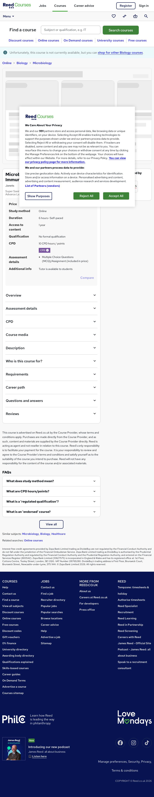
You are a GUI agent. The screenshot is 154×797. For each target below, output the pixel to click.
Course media (51, 334)
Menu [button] (9, 16)
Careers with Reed (129, 637)
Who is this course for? (51, 361)
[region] (77, 156)
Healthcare (58, 534)
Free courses (137, 40)
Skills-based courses (15, 668)
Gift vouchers (11, 637)
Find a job (47, 593)
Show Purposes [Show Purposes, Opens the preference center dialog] (38, 196)
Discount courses (21, 40)
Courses (60, 6)
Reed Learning (127, 618)
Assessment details (51, 308)
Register (126, 6)
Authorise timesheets (131, 600)
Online (7, 63)
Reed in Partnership (130, 624)
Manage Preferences (112, 762)
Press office (87, 609)
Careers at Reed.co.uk (93, 597)
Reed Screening (128, 631)
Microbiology (42, 63)
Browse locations (51, 618)
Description (51, 348)
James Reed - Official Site (134, 643)
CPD (51, 321)
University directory (15, 649)
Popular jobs (49, 606)
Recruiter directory (53, 600)
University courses (110, 40)
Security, (134, 762)
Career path (51, 387)
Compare (87, 278)
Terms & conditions (125, 770)
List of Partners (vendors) (42, 185)
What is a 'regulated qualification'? (32, 501)
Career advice (84, 6)
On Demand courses (78, 40)
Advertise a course (14, 686)
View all (51, 524)
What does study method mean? (30, 481)
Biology (22, 63)
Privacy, (146, 762)
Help (5, 587)
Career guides (11, 674)
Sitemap (46, 643)
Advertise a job (50, 637)
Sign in (144, 6)
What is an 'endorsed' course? (28, 512)
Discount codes (12, 631)
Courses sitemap (13, 693)
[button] (47, 250)
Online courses (48, 40)
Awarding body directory (18, 655)
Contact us (9, 593)
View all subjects (13, 606)
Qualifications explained (17, 662)
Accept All (116, 196)
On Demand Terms (14, 680)
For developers (89, 603)
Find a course (22, 30)
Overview (51, 295)
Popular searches (52, 612)
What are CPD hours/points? (27, 491)
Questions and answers (51, 400)
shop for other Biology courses (120, 53)
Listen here (39, 756)
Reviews (51, 413)
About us (85, 591)
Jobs (42, 6)
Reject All (86, 196)
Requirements (51, 374)
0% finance (9, 643)
